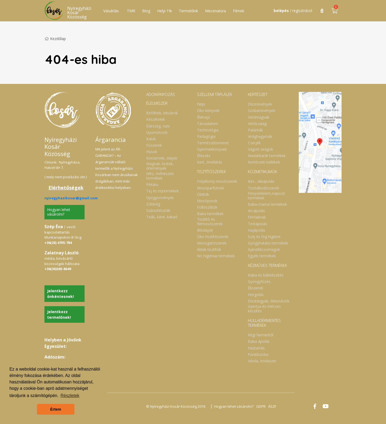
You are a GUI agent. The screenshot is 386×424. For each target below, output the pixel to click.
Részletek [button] (69, 395)
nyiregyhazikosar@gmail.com (71, 198)
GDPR (261, 406)
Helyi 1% (164, 10)
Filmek (238, 10)
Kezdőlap (55, 38)
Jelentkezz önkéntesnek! (60, 293)
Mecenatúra (215, 10)
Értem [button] (55, 409)
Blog (146, 10)
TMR (131, 10)
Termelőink (188, 10)
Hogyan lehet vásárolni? (58, 212)
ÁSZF (272, 406)
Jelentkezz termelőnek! (59, 314)
